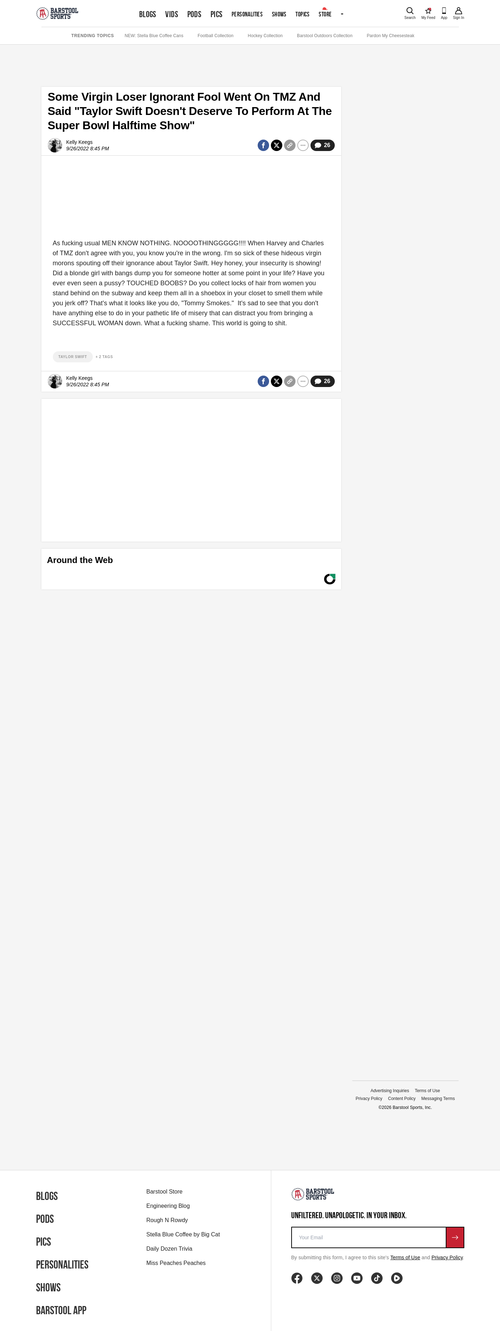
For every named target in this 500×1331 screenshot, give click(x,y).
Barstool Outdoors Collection (325, 35)
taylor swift (73, 357)
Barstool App (61, 1310)
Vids (171, 14)
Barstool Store (164, 1192)
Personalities (247, 14)
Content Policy (401, 1098)
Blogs (147, 14)
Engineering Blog (168, 1206)
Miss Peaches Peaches (176, 1263)
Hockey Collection (265, 35)
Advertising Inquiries (389, 1090)
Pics (217, 14)
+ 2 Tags (104, 357)
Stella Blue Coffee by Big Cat (183, 1234)
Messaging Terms (438, 1098)
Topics (302, 14)
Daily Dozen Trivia (169, 1249)
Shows (279, 14)
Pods (194, 14)
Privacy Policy (369, 1098)
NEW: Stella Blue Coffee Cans (154, 35)
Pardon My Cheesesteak (391, 35)
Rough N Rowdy (167, 1220)
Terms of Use (427, 1090)
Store (325, 14)
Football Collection (216, 35)
